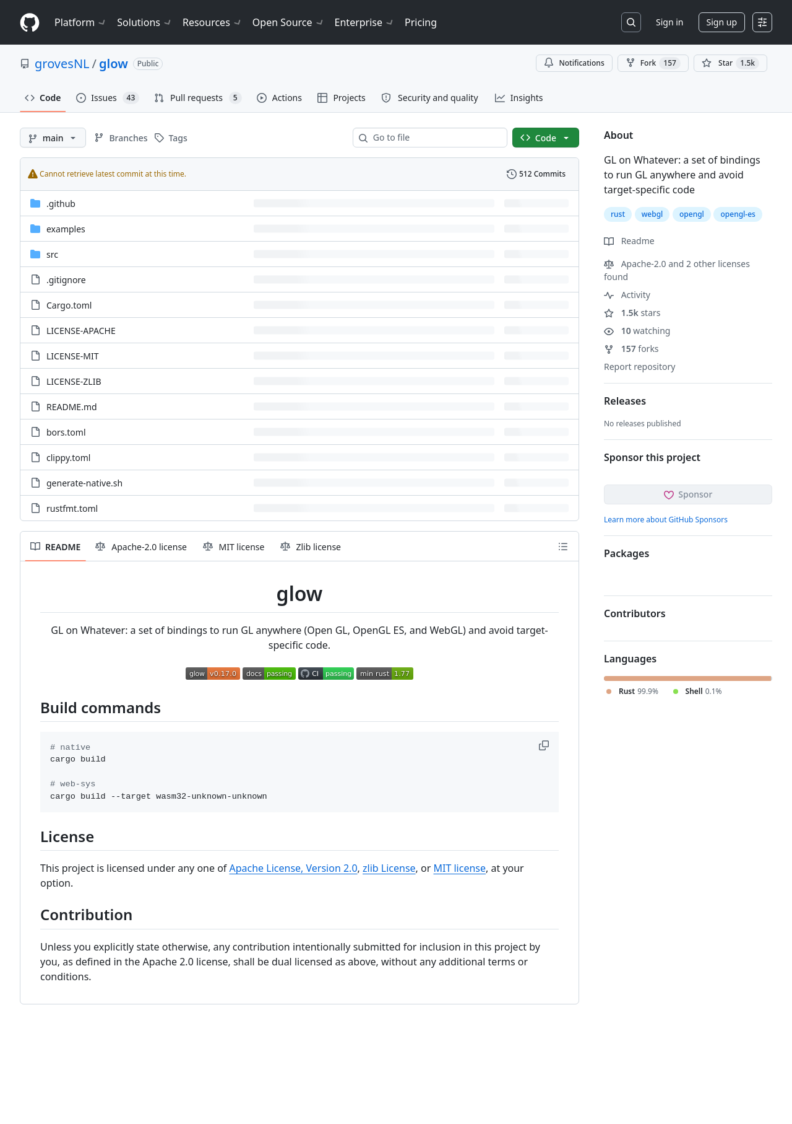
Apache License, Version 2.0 (294, 868)
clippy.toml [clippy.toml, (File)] (68, 457)
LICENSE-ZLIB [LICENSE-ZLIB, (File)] (73, 381)
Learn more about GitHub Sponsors (666, 519)
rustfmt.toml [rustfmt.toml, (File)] (72, 508)
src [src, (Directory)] (52, 254)
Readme (629, 241)
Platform (80, 22)
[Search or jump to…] (631, 22)
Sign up (722, 22)
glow (113, 63)
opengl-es (737, 214)
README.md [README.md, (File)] (71, 407)
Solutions (145, 22)
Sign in (669, 22)
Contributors (635, 613)
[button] (545, 745)
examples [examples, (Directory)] (65, 229)
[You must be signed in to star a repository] (730, 63)
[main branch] (53, 137)
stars (632, 312)
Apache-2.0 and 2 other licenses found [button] (677, 270)
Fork (653, 63)
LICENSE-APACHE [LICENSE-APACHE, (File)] (81, 330)
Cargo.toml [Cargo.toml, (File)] (69, 305)
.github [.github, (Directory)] (60, 203)
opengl (691, 214)
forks (631, 348)
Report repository (639, 366)
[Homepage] (30, 22)
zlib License (389, 868)
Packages (626, 553)
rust (618, 214)
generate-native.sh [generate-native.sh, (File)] (84, 483)
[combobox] (435, 137)
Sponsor (688, 494)
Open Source (288, 22)
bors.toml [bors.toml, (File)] (66, 432)
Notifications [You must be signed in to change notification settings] (574, 63)
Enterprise (365, 22)
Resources (213, 22)
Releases (625, 401)
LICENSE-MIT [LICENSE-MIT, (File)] (72, 356)
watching (637, 330)
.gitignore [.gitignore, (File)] (66, 280)
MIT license (460, 868)
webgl (652, 214)
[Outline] (563, 546)
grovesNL (62, 63)
